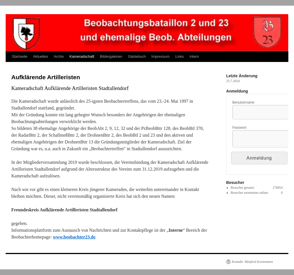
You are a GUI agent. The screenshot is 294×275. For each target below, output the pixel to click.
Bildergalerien (111, 56)
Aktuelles (40, 56)
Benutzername (243, 102)
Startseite (19, 56)
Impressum (161, 56)
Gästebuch (137, 56)
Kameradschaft (82, 56)
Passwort (239, 128)
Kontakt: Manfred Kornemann (252, 262)
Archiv (59, 56)
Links (179, 56)
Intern (194, 56)
